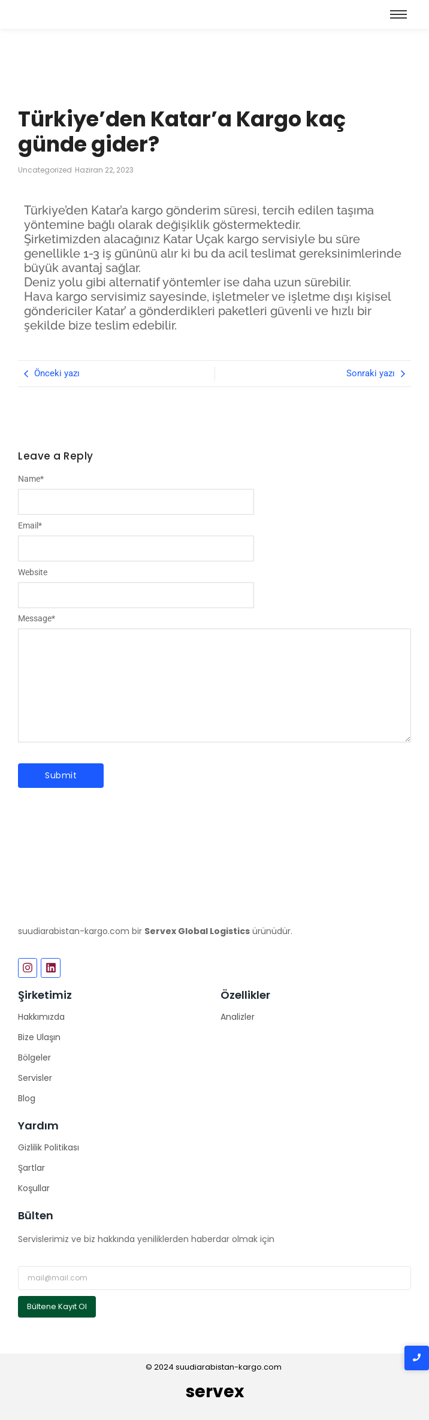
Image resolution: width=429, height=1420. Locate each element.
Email (30, 525)
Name (31, 479)
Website (32, 572)
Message (36, 618)
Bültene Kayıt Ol (57, 1306)
